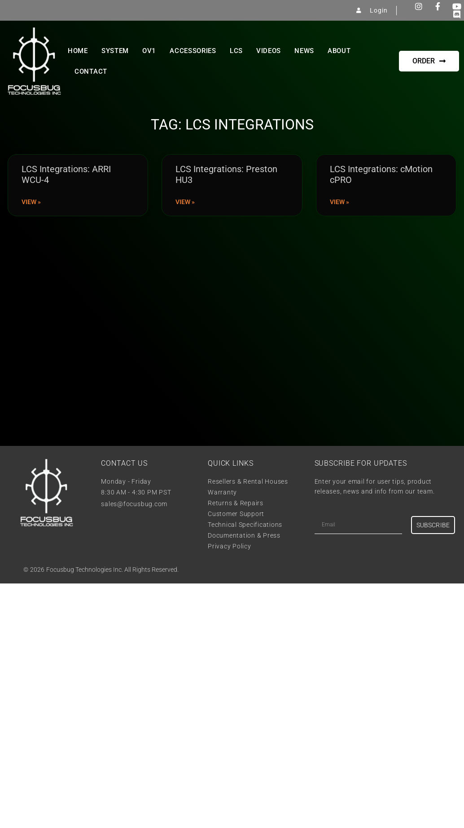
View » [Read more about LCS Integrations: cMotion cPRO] (339, 201)
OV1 (149, 51)
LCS (236, 51)
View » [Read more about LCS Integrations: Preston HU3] (185, 201)
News (304, 51)
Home (78, 51)
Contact (90, 71)
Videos (268, 51)
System (115, 51)
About (339, 51)
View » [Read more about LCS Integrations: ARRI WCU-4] (31, 201)
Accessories (193, 51)
